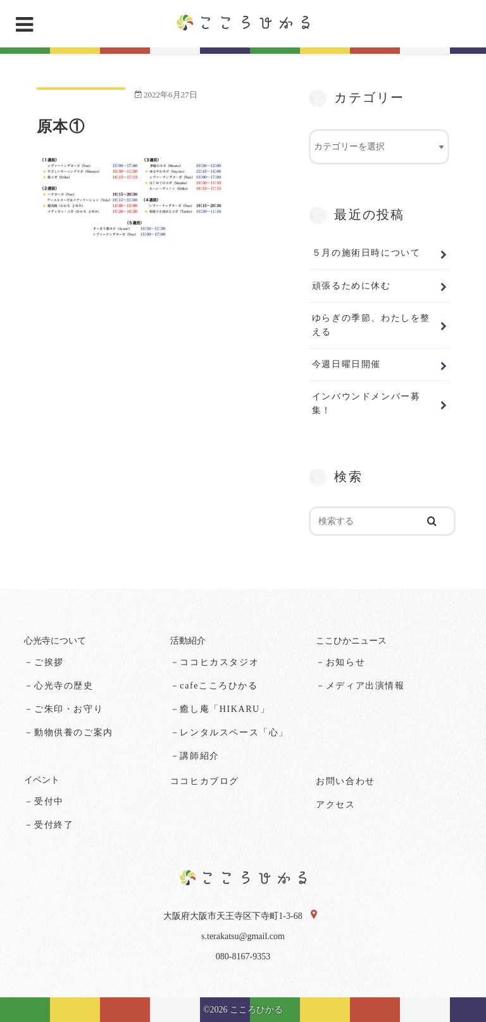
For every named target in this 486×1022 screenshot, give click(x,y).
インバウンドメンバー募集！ (366, 403)
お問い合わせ (345, 781)
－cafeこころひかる (214, 685)
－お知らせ (340, 662)
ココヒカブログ (204, 781)
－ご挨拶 (43, 662)
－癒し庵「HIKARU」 (220, 709)
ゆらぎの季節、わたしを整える (371, 325)
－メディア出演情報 (360, 685)
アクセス (335, 804)
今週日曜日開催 (346, 364)
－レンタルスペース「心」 (229, 732)
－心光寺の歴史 (58, 685)
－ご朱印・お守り (63, 709)
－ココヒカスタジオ (214, 662)
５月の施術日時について (366, 252)
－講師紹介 (195, 755)
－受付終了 (48, 825)
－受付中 (43, 801)
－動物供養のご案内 (68, 732)
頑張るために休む (351, 285)
